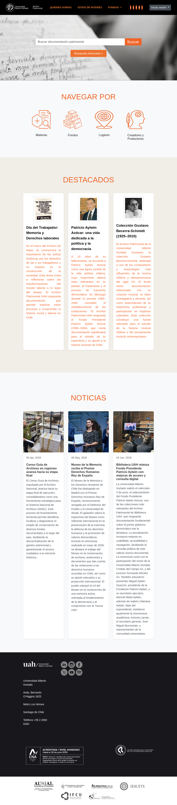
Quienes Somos (61, 7)
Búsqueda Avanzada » (88, 53)
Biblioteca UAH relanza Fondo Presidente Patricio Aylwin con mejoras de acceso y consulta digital (132, 472)
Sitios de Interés (90, 7)
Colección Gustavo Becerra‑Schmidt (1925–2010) (132, 230)
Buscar (133, 42)
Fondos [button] (114, 7)
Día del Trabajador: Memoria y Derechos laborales (42, 233)
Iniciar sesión (159, 7)
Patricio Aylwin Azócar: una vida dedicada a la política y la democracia (85, 238)
